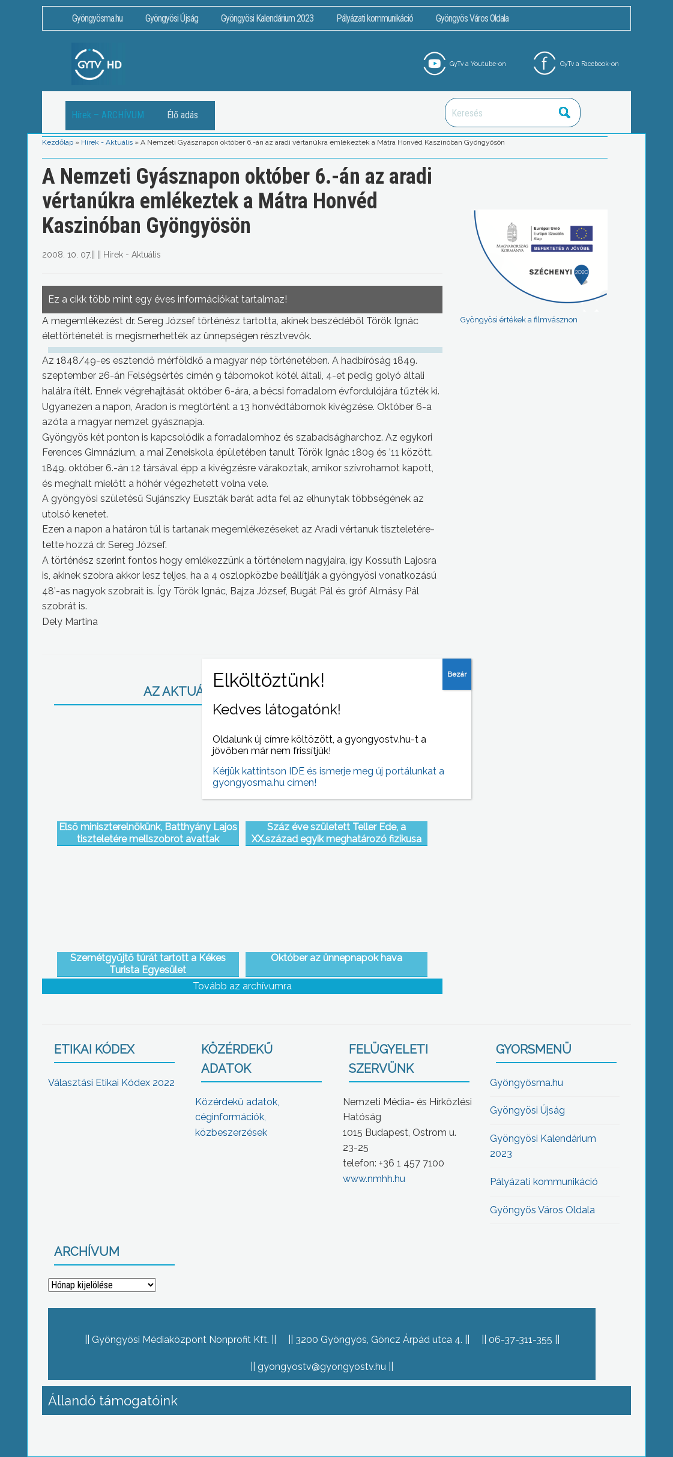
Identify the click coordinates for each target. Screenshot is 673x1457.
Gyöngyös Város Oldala (472, 18)
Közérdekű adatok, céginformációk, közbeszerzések (237, 1117)
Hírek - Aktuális (107, 142)
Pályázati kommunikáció (374, 18)
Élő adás (182, 115)
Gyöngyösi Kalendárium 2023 (267, 18)
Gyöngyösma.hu (97, 18)
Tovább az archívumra (242, 986)
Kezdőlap (57, 142)
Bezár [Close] (456, 674)
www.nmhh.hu (374, 1178)
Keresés (565, 112)
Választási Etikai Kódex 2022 (111, 1082)
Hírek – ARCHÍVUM (107, 115)
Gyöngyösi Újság (171, 18)
